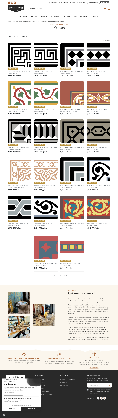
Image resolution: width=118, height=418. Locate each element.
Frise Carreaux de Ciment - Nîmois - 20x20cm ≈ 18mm (97, 110)
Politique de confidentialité (41, 392)
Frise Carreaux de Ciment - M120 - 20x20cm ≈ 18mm (97, 148)
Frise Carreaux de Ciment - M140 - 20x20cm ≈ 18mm (44, 225)
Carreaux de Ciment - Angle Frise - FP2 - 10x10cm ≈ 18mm (45, 265)
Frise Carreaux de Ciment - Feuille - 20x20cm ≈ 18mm (44, 110)
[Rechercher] (64, 8)
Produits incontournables (67, 379)
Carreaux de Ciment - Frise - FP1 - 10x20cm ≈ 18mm (70, 265)
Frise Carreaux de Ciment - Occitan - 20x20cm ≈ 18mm (45, 187)
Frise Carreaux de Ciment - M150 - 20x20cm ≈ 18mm (97, 225)
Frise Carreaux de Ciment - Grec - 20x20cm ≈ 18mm (44, 72)
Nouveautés (64, 385)
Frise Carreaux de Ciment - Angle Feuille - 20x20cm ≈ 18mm (18, 110)
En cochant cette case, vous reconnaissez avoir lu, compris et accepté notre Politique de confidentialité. (100, 391)
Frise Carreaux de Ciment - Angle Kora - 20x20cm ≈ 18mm (71, 72)
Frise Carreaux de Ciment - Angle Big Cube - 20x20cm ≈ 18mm (19, 148)
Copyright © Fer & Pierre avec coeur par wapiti (20, 416)
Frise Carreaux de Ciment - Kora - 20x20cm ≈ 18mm (97, 72)
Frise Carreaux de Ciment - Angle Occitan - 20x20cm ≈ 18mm (18, 187)
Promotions (63, 382)
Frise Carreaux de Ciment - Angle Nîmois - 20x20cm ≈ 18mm (70, 110)
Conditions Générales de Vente (42, 395)
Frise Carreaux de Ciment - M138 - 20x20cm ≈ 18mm (18, 225)
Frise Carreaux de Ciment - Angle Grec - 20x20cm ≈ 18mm (19, 72)
